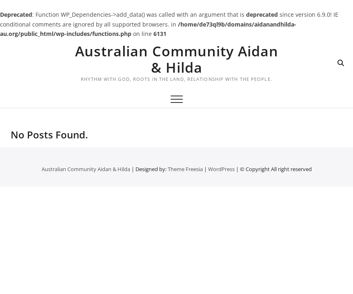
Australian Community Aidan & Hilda (176, 59)
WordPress (221, 169)
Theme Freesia (185, 169)
